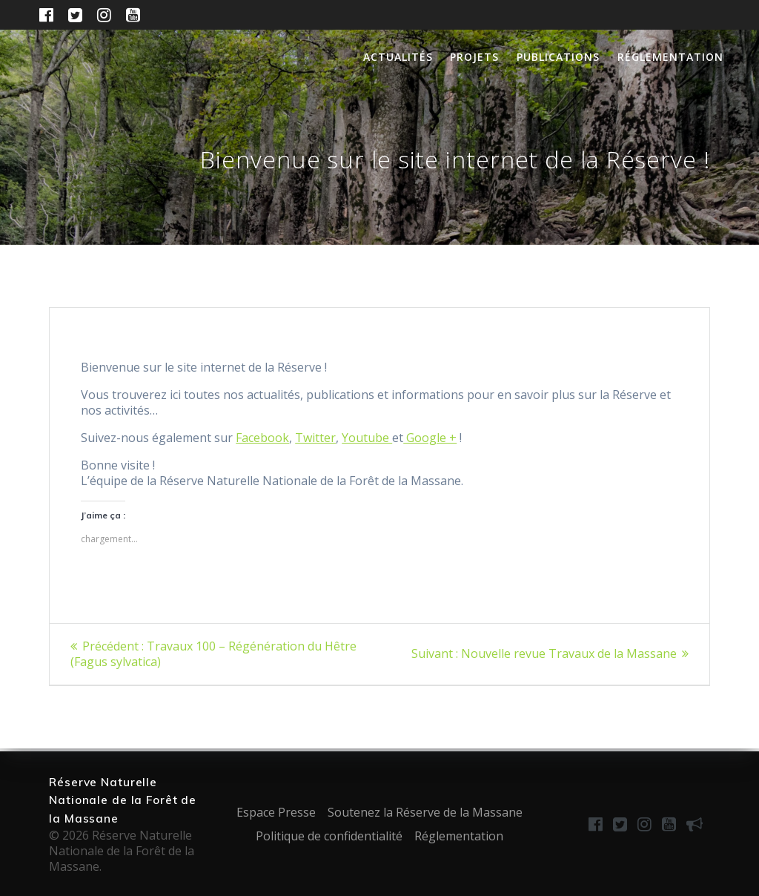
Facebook (262, 437)
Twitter (315, 437)
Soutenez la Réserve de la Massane (425, 812)
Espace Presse (276, 812)
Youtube (367, 437)
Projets (474, 57)
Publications (558, 57)
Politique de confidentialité (329, 836)
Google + (430, 437)
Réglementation (670, 57)
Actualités (398, 57)
